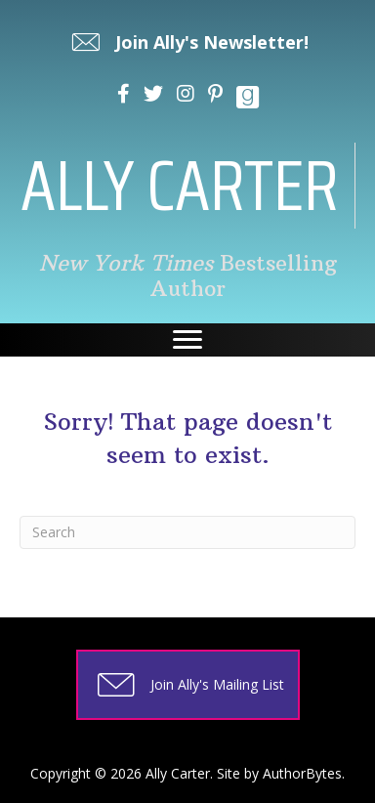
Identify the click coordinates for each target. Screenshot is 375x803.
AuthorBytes (302, 773)
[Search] (187, 532)
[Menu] (187, 340)
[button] (188, 42)
